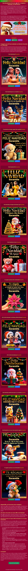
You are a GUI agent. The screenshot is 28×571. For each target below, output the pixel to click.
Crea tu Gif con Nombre (14, 563)
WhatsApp (14, 40)
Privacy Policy (18, 569)
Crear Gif (17, 123)
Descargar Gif (11, 123)
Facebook (8, 40)
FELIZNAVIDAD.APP (4, 1)
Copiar (20, 40)
